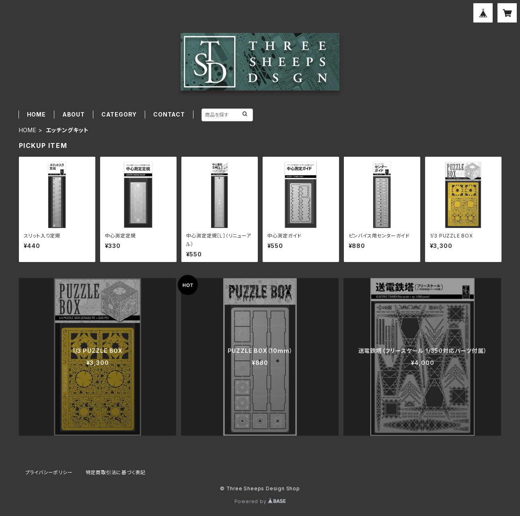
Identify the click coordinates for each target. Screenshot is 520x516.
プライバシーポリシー (49, 472)
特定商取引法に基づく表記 (116, 472)
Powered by (260, 501)
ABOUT (73, 114)
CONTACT (169, 114)
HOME (36, 114)
